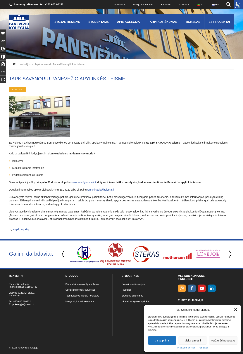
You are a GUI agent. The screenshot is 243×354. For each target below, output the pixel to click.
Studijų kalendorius (142, 4)
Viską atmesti (193, 340)
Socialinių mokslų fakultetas (80, 289)
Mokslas (192, 21)
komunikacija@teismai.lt (100, 189)
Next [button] (229, 254)
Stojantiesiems (67, 21)
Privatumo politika (186, 347)
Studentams (98, 21)
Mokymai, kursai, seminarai (80, 301)
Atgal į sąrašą (21, 229)
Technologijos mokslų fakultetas (82, 295)
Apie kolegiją (128, 21)
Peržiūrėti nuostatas (223, 340)
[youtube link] (202, 288)
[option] (84, 254)
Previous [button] (63, 254)
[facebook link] (192, 288)
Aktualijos (25, 64)
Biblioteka (166, 4)
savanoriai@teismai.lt (83, 182)
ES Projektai (219, 21)
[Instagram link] (182, 288)
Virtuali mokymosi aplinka (135, 301)
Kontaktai (203, 347)
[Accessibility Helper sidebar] (238, 4)
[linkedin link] (212, 288)
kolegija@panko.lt (24, 304)
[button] (235, 309)
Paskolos (127, 289)
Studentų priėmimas (132, 295)
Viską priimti (162, 340)
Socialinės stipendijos (133, 284)
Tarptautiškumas (162, 21)
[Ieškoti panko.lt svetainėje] (228, 4)
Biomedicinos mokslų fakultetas (82, 284)
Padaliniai (119, 4)
